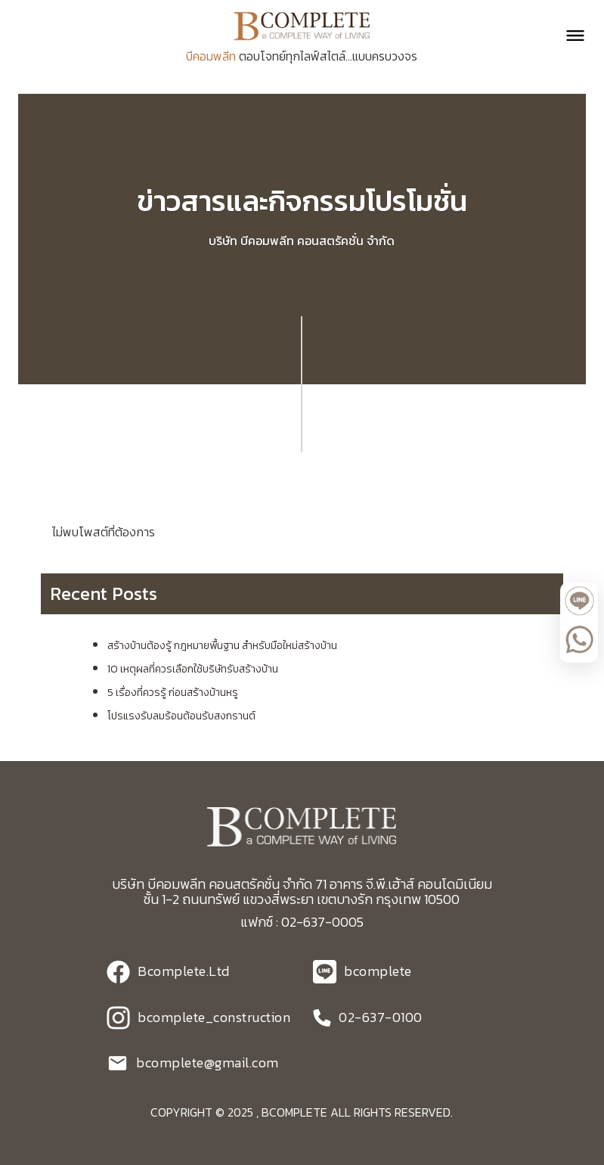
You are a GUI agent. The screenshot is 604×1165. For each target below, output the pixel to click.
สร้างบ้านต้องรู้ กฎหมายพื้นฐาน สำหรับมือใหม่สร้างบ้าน (222, 646)
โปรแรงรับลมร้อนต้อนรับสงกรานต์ (181, 716)
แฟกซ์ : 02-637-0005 (302, 922)
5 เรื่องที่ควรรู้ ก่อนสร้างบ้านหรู (172, 693)
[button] (568, 35)
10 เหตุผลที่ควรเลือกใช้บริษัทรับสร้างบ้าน (192, 669)
